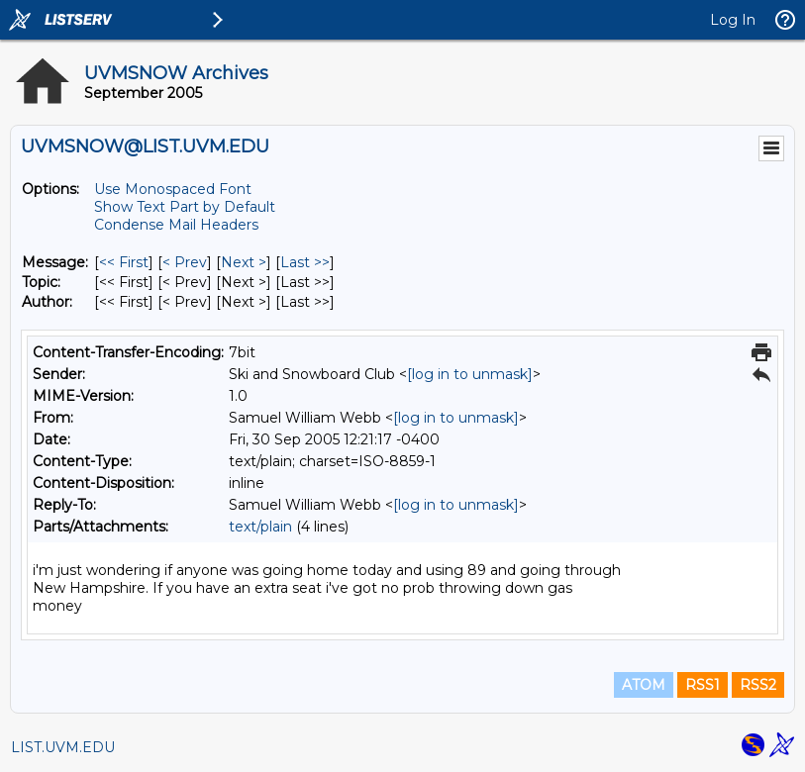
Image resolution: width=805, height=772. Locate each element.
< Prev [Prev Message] (184, 262)
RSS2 (758, 685)
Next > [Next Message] (243, 262)
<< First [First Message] (124, 262)
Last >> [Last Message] (305, 262)
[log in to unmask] (470, 374)
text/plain (260, 526)
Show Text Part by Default (184, 207)
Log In (732, 20)
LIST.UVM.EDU (63, 747)
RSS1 (702, 685)
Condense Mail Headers (176, 225)
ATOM (643, 685)
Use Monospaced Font (173, 189)
